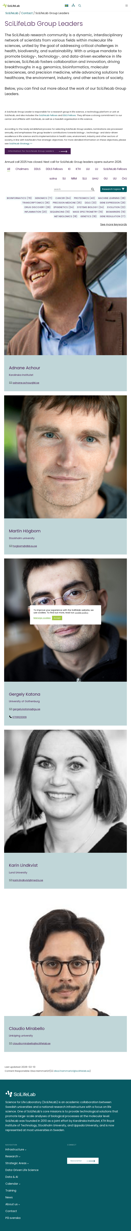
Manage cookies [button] (42, 618)
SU (64, 179)
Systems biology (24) (90, 207)
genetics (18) (89, 216)
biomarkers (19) (116, 211)
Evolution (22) (116, 207)
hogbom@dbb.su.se (25, 546)
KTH (78, 169)
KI (69, 169)
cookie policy (81, 612)
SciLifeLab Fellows (48, 115)
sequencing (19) (60, 211)
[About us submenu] (19, 1204)
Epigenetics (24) (64, 207)
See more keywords (113, 224)
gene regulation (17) (113, 216)
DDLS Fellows (69, 115)
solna (53, 179)
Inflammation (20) (36, 211)
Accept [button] (57, 618)
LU (96, 169)
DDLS (37, 169)
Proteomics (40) (84, 198)
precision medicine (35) (67, 202)
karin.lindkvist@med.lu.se (28, 880)
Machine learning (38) (112, 198)
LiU (88, 169)
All (8, 169)
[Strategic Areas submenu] (28, 1163)
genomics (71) (43, 198)
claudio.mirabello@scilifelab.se (31, 1043)
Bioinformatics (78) (19, 198)
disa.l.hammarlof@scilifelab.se (72, 1071)
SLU (84, 179)
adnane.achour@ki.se (26, 383)
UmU (95, 179)
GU (106, 179)
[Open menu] (126, 5)
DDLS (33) (91, 202)
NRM (74, 179)
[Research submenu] (19, 1156)
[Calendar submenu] (19, 1184)
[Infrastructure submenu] (25, 1149)
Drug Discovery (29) (38, 207)
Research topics (111, 189)
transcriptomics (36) (36, 202)
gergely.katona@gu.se (26, 709)
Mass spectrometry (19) (88, 211)
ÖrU (124, 179)
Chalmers (22, 169)
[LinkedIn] (69, 1152)
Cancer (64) (63, 198)
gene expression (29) (113, 202)
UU (114, 179)
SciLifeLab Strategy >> (20, 143)
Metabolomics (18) (65, 216)
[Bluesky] (76, 1152)
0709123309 (19, 717)
